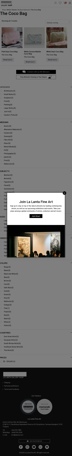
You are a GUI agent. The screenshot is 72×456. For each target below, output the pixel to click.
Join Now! (36, 216)
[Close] (64, 193)
